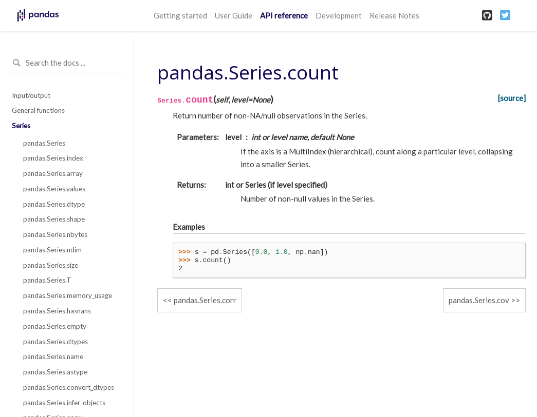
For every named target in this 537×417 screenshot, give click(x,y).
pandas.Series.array (53, 173)
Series (21, 126)
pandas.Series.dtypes (55, 341)
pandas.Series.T (47, 280)
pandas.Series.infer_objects (64, 403)
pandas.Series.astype (55, 372)
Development (339, 15)
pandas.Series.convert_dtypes (68, 387)
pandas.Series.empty (54, 326)
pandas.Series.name (53, 356)
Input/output (31, 95)
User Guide (233, 15)
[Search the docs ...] (67, 63)
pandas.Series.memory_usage (67, 295)
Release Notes (394, 15)
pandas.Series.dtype (54, 204)
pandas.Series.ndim (52, 250)
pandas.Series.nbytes (55, 234)
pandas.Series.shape (54, 219)
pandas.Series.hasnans (57, 311)
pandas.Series (44, 143)
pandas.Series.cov (479, 300)
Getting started (180, 15)
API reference (284, 15)
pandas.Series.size (50, 265)
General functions (38, 110)
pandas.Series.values (54, 189)
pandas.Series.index (53, 158)
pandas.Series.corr (205, 300)
